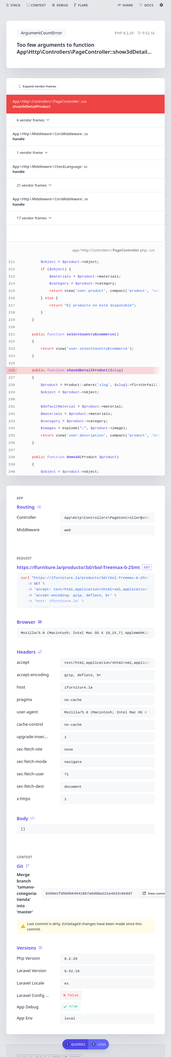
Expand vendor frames (37, 86)
